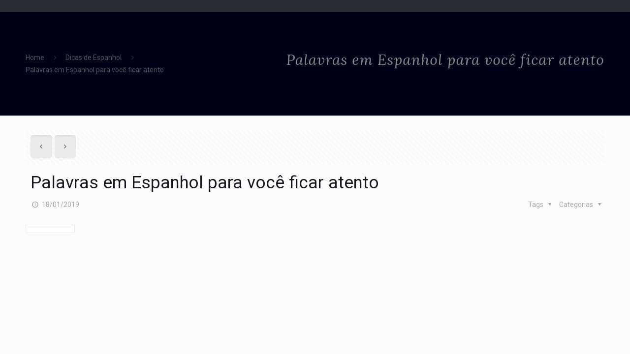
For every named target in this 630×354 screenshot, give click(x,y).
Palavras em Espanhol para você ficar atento (95, 70)
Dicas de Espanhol (93, 57)
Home (35, 57)
